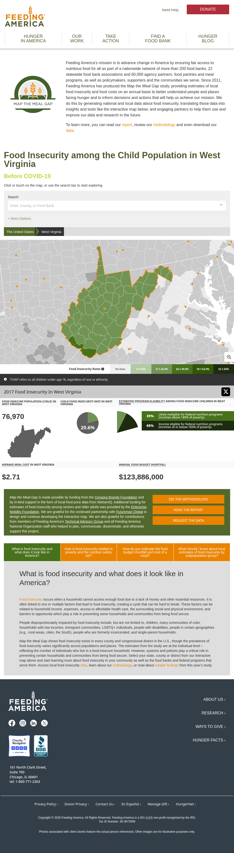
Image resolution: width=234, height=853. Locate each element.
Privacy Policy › (46, 804)
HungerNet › (186, 804)
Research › (214, 713)
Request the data (188, 520)
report (127, 125)
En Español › (131, 804)
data (69, 130)
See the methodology (188, 499)
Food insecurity (30, 599)
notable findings (167, 665)
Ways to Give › (210, 727)
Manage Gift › (158, 804)
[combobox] (117, 205)
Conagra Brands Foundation (116, 497)
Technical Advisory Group (84, 521)
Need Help (170, 10)
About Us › (214, 699)
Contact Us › (105, 804)
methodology (164, 125)
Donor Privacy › (77, 804)
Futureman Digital (129, 512)
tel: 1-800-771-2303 (25, 781)
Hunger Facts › (209, 740)
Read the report (188, 509)
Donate (208, 9)
